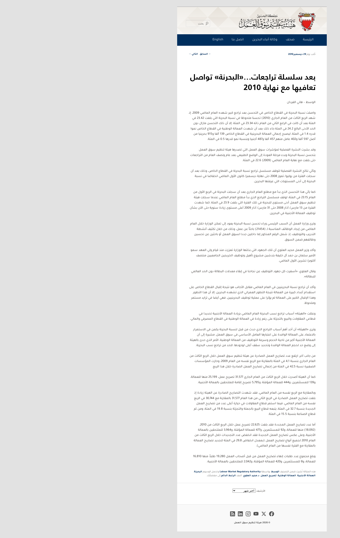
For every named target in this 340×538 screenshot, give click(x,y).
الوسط (193, 472)
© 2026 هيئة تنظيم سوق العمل (170, 523)
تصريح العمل (187, 475)
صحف (208, 40)
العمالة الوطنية (205, 475)
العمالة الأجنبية (224, 475)
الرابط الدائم (146, 475)
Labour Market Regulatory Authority (158, 472)
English (136, 40)
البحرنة (116, 472)
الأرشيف (178, 491)
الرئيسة (226, 40)
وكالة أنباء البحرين (182, 40)
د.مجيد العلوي (169, 475)
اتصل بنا (156, 40)
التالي (111, 54)
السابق (123, 54)
